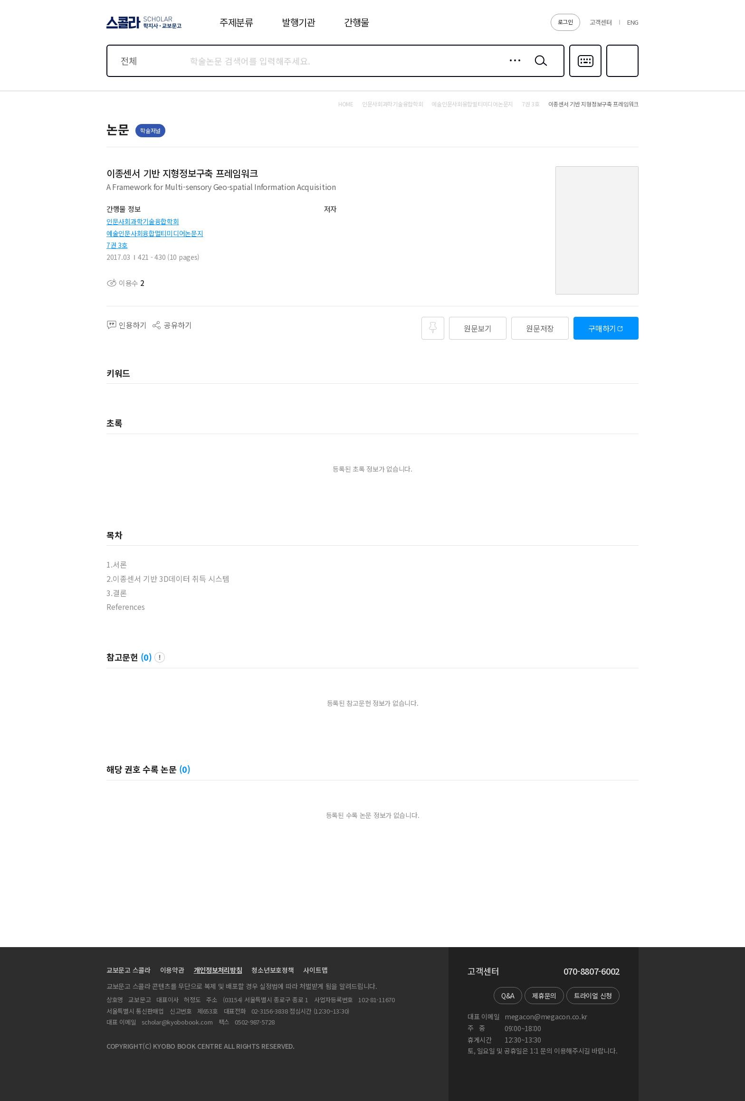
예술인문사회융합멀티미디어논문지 (154, 233)
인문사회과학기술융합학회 (142, 221)
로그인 (565, 22)
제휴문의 (544, 995)
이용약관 (172, 970)
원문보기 (478, 328)
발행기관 (298, 22)
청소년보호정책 (272, 970)
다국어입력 (585, 76)
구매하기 (602, 328)
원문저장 (540, 328)
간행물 (356, 22)
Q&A (508, 995)
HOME (345, 104)
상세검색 (512, 67)
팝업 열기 (159, 657)
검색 (539, 67)
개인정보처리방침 (218, 970)
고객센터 (601, 22)
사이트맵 (315, 970)
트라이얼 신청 (593, 995)
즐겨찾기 (621, 76)
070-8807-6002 (592, 971)
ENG (633, 22)
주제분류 (236, 22)
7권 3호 (117, 245)
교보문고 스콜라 (128, 970)
